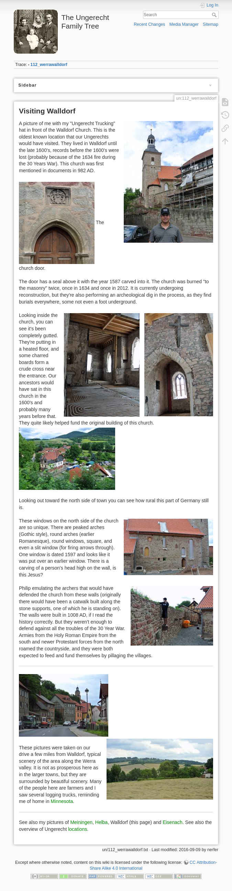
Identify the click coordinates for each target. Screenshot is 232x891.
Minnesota (62, 801)
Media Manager (184, 24)
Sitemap (210, 24)
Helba (101, 822)
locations (77, 829)
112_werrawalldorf (49, 64)
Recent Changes (149, 24)
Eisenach (173, 822)
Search (215, 14)
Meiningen (81, 822)
